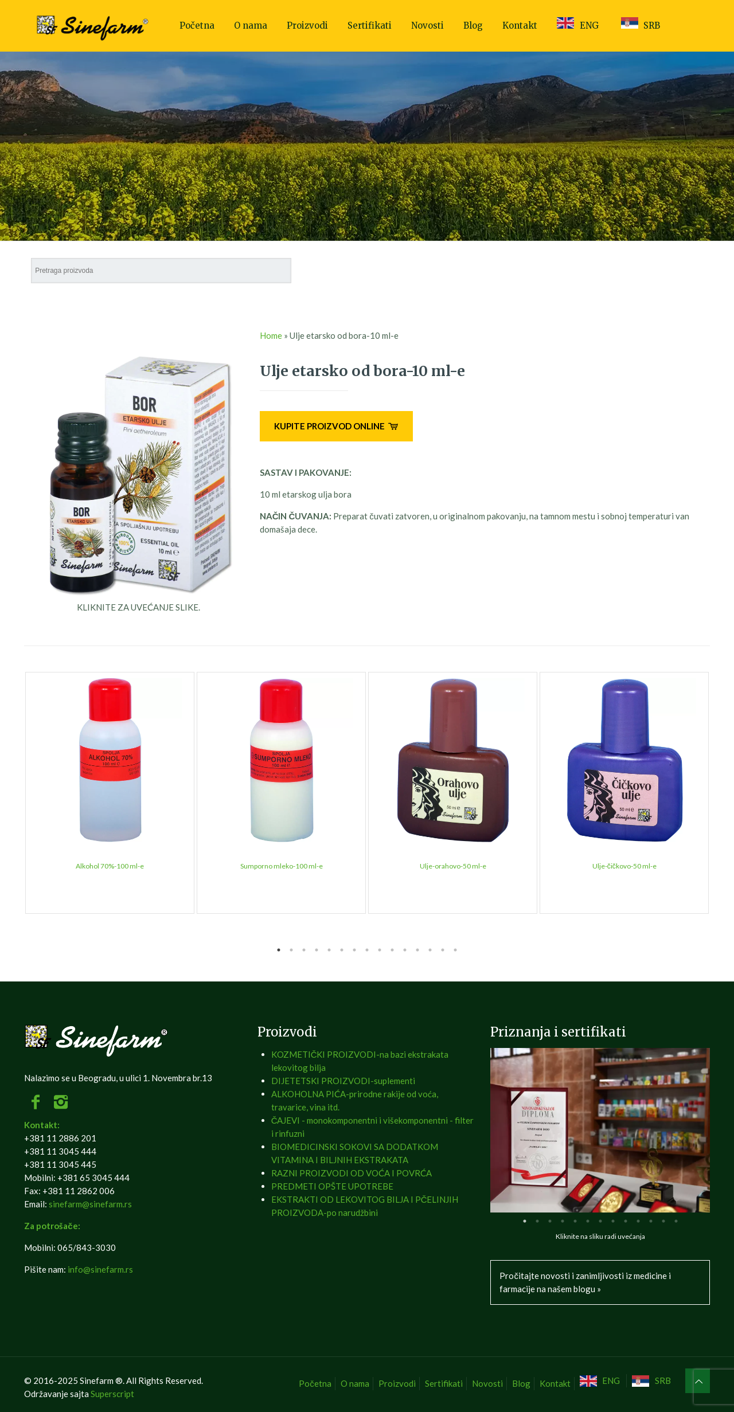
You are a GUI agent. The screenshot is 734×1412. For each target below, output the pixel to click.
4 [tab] (316, 950)
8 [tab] (367, 950)
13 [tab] (430, 950)
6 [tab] (342, 950)
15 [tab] (455, 950)
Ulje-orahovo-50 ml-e (453, 866)
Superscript (112, 1393)
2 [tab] (291, 950)
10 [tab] (392, 950)
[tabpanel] (109, 793)
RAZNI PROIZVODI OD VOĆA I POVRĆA (351, 1173)
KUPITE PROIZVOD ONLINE (336, 426)
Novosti (487, 1383)
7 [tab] (354, 950)
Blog (521, 1383)
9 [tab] (379, 950)
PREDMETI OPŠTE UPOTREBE (332, 1186)
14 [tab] (442, 950)
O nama (355, 1383)
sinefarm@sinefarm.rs (90, 1204)
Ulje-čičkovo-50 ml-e (624, 866)
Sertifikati (444, 1383)
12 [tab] (417, 950)
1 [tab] (278, 950)
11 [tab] (405, 950)
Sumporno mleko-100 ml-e (281, 866)
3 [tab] (304, 950)
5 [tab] (329, 950)
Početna (315, 1383)
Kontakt (555, 1383)
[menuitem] (601, 1380)
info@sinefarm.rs (100, 1269)
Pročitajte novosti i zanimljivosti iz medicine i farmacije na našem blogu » (585, 1282)
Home (271, 335)
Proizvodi (397, 1383)
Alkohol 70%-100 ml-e (110, 866)
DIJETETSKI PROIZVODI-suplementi (343, 1080)
